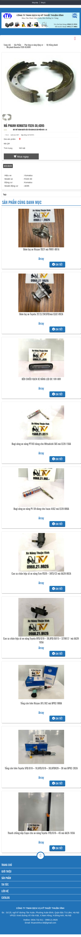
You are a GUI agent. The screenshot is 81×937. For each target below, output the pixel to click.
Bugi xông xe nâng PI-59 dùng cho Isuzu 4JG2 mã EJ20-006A (41, 509)
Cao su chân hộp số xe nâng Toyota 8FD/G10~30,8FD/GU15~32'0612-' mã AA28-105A (41, 640)
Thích (7, 135)
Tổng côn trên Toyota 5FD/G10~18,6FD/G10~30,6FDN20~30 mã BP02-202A (41, 768)
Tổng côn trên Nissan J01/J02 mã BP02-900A (41, 703)
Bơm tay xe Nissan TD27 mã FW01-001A (41, 249)
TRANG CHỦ (6, 865)
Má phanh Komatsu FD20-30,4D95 (19, 47)
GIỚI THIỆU (6, 871)
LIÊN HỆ (4, 891)
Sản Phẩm (17, 44)
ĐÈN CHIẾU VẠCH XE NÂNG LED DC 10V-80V (41, 379)
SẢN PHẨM (6, 878)
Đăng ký (43, 2)
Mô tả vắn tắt (8, 166)
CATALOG (5, 897)
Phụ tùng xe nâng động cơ (33, 44)
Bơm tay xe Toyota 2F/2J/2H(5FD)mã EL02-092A (41, 314)
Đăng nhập (35, 2)
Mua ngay (21, 156)
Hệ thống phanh (52, 44)
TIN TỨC (5, 884)
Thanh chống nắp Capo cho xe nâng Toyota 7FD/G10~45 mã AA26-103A (41, 833)
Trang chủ (7, 44)
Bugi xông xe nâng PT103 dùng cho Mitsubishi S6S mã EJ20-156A (41, 444)
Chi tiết (57, 264)
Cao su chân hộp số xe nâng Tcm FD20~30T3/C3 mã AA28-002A (41, 573)
